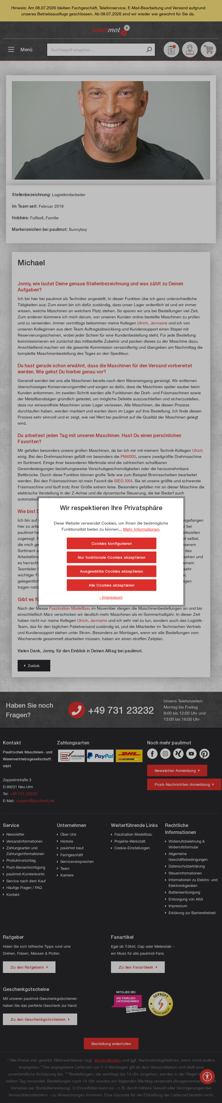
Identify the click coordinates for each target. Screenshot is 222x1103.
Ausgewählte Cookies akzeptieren (111, 571)
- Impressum (111, 597)
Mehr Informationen (141, 529)
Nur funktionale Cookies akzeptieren (111, 557)
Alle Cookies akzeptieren (111, 585)
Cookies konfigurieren (111, 543)
